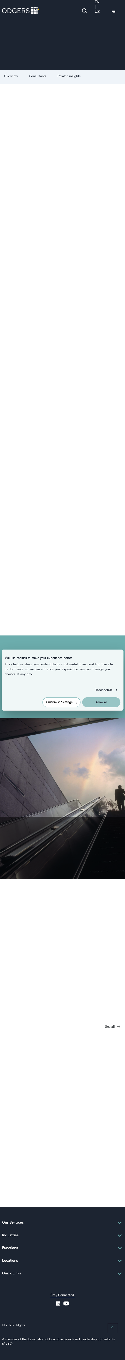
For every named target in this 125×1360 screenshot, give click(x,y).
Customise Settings (61, 702)
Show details (103, 690)
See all (112, 1027)
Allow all (101, 702)
